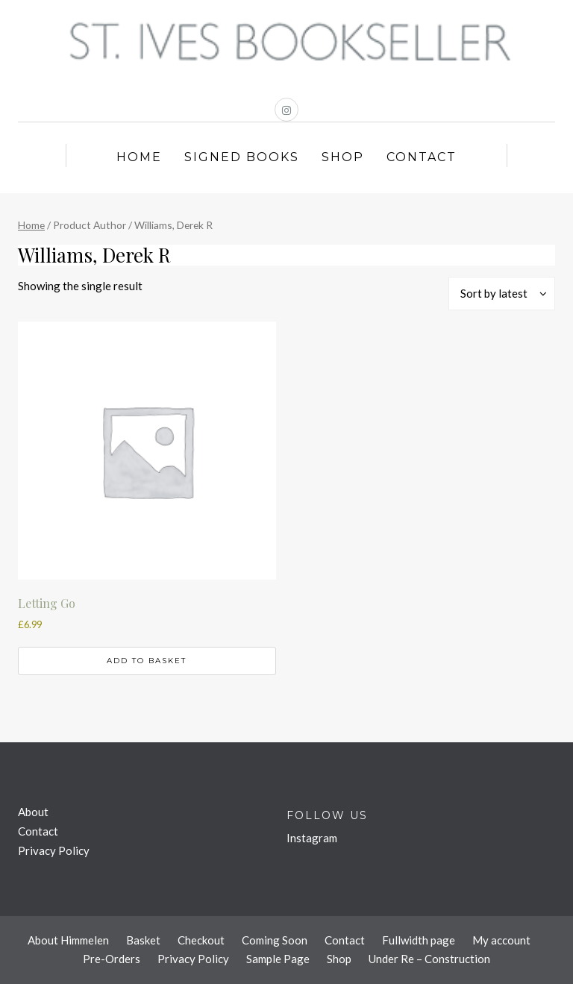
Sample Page (278, 958)
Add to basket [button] (147, 660)
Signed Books (241, 157)
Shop (343, 157)
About (33, 811)
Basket (143, 940)
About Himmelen (68, 940)
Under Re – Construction (429, 958)
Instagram (311, 837)
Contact (421, 157)
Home (139, 157)
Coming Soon (274, 940)
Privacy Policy (54, 850)
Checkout (201, 940)
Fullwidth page (418, 940)
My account (501, 940)
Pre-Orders (111, 958)
